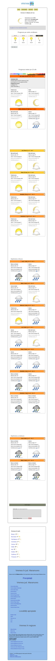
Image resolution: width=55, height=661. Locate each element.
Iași (12, 549)
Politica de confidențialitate (15, 656)
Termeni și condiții (13, 655)
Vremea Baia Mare (14, 586)
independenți (39, 635)
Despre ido (12, 654)
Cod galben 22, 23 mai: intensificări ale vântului (18, 27)
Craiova (13, 544)
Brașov (13, 534)
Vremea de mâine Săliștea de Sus (17, 646)
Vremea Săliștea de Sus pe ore (17, 643)
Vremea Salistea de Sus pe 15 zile (17, 648)
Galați (12, 546)
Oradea (13, 551)
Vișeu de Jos (13, 618)
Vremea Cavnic (14, 593)
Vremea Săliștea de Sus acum (17, 641)
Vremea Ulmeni (14, 605)
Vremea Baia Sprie (14, 589)
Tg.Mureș (13, 554)
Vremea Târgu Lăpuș (15, 602)
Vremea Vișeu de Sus (15, 607)
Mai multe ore (14, 47)
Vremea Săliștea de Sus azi (16, 645)
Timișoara (13, 557)
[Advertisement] (27, 57)
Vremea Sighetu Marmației (16, 588)
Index (19, 9)
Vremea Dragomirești (15, 595)
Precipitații (27, 578)
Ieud (11, 620)
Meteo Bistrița (13, 629)
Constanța (14, 541)
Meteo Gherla (13, 632)
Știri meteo (30, 9)
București (13, 536)
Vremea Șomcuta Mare (15, 600)
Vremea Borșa (13, 591)
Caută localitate (24, 9)
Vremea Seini (13, 598)
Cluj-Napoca (14, 539)
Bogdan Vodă (13, 614)
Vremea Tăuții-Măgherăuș (16, 603)
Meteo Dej (13, 631)
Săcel (12, 616)
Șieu (11, 621)
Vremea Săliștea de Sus (15, 596)
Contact (36, 9)
